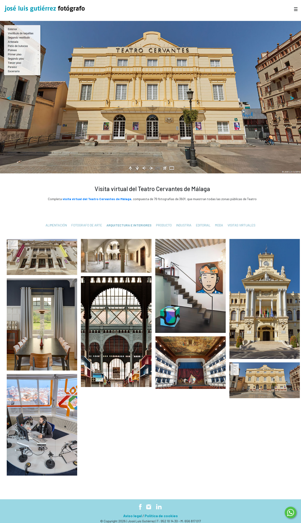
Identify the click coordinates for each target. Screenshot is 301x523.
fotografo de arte (86, 225)
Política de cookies (161, 515)
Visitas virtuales (241, 225)
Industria (184, 225)
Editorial (203, 225)
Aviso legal (132, 515)
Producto (164, 225)
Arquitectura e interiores (129, 225)
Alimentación (56, 225)
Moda (219, 225)
